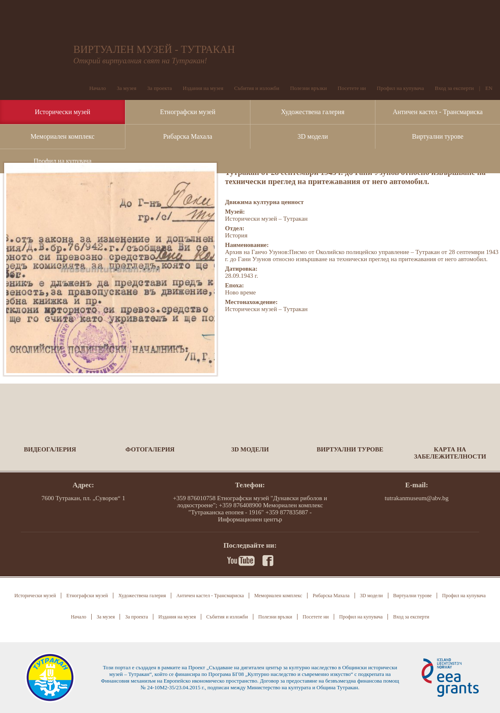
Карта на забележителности (450, 453)
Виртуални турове (437, 136)
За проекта (159, 88)
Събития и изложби (256, 88)
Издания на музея (203, 88)
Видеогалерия (50, 449)
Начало (97, 88)
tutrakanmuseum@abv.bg (416, 498)
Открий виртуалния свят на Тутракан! (140, 60)
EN (488, 88)
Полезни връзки (308, 88)
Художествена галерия (312, 111)
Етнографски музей (187, 111)
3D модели (313, 136)
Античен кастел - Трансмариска (438, 111)
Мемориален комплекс (62, 136)
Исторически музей (62, 111)
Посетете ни (352, 88)
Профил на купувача (62, 161)
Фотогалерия (150, 449)
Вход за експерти (454, 88)
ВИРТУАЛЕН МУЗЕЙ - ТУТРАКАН (154, 49)
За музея (126, 88)
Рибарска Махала (187, 136)
